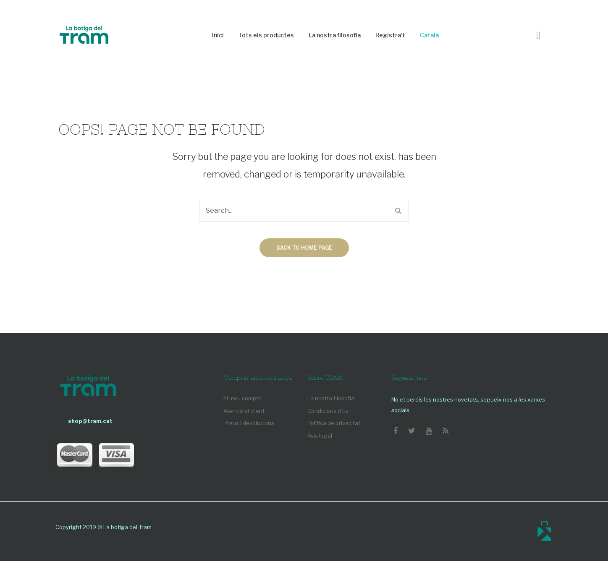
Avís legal (319, 435)
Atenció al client (244, 410)
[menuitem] (218, 35)
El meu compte (242, 398)
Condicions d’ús (328, 410)
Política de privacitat (333, 423)
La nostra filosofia (330, 398)
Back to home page (304, 248)
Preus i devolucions (248, 423)
